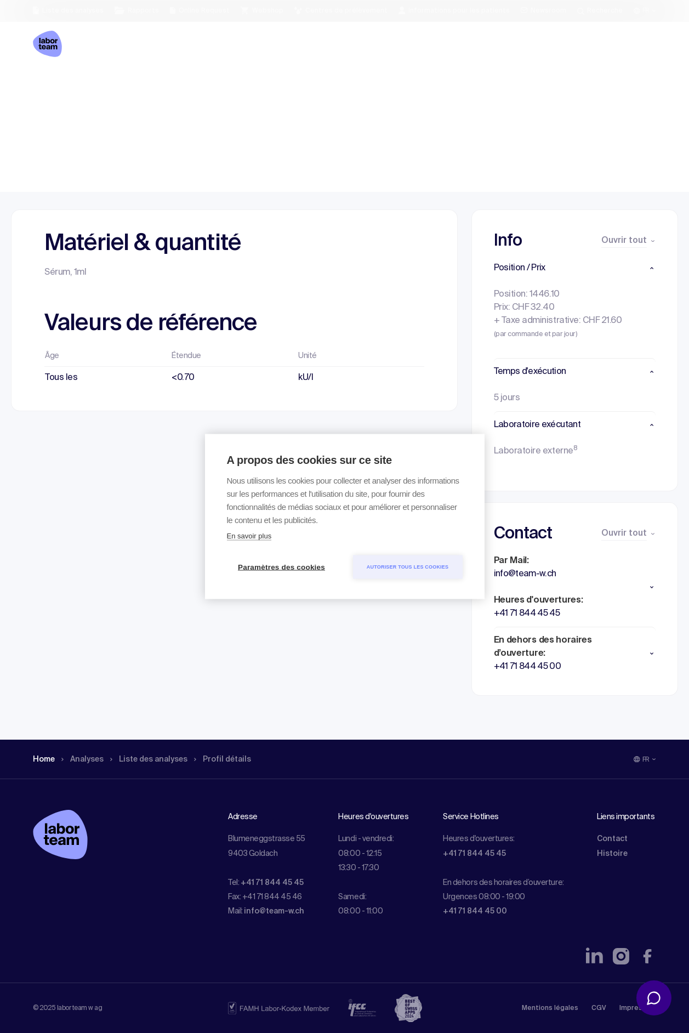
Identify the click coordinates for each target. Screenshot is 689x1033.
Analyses (87, 85)
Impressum (637, 1008)
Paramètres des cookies (281, 567)
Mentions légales (550, 1008)
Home (45, 85)
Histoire (612, 854)
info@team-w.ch (274, 911)
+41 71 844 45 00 (475, 911)
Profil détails (241, 85)
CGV (598, 1008)
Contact (612, 839)
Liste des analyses (160, 85)
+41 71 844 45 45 (272, 883)
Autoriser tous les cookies (407, 567)
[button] (575, 268)
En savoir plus (249, 536)
